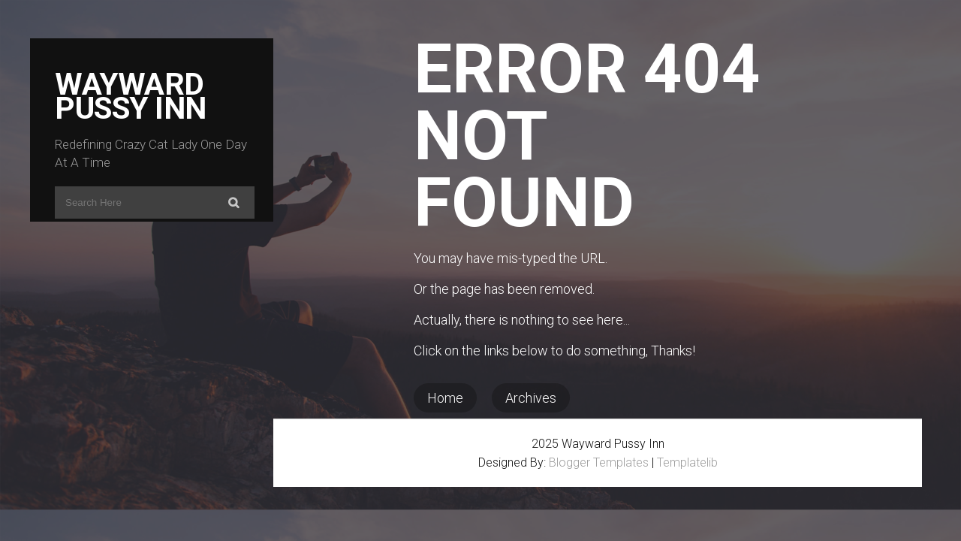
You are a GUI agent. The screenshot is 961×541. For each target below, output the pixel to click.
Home (445, 398)
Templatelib (687, 462)
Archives (530, 398)
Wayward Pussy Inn (130, 96)
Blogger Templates (599, 462)
